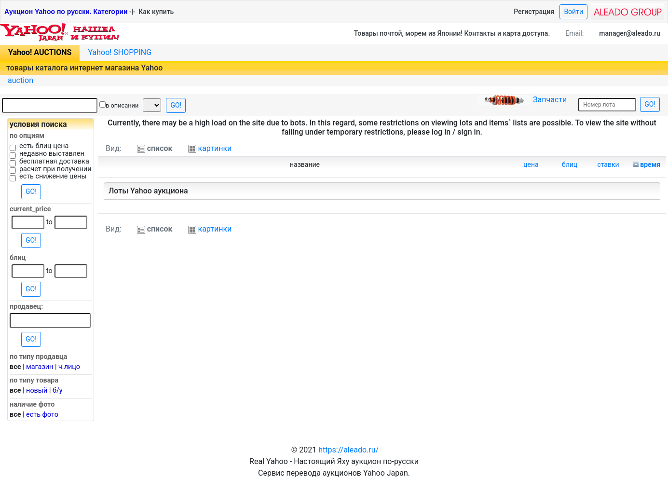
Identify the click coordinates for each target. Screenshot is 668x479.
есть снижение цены (53, 176)
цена (530, 164)
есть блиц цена (43, 146)
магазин (39, 367)
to (49, 222)
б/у (58, 390)
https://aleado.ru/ (348, 449)
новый (36, 390)
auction (20, 80)
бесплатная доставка (54, 161)
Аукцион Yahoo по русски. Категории (66, 11)
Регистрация (534, 11)
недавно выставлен (51, 154)
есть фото (42, 415)
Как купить (156, 11)
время (650, 164)
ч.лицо (69, 367)
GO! (175, 105)
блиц (569, 164)
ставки (608, 164)
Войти (573, 11)
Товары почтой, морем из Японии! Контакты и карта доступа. (452, 33)
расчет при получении (55, 169)
